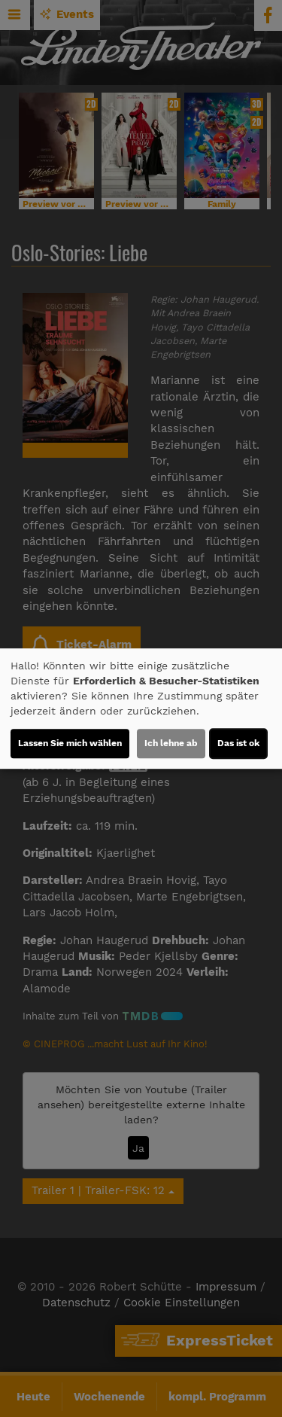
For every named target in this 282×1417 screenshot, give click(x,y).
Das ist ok (238, 743)
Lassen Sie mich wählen (70, 743)
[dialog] (141, 708)
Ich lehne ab (171, 743)
